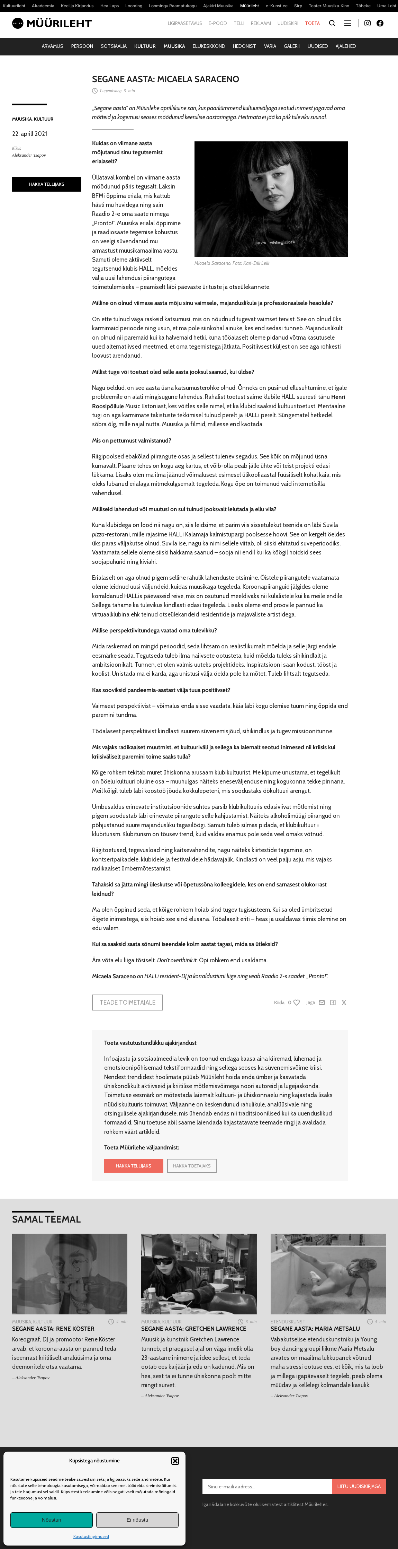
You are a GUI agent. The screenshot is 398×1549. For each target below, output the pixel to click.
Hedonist (244, 46)
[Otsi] (332, 23)
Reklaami (261, 23)
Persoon (82, 46)
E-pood (218, 23)
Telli (239, 23)
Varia (270, 46)
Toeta (312, 23)
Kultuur (145, 46)
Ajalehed (346, 46)
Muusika (174, 46)
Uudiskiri (288, 23)
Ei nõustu (137, 1520)
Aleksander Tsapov (29, 155)
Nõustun (51, 1520)
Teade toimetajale (127, 1002)
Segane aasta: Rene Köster (53, 1328)
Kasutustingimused (91, 1536)
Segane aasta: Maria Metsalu (315, 1328)
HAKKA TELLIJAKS (46, 184)
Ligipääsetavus (185, 23)
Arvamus (52, 46)
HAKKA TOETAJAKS (192, 1166)
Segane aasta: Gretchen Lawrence (193, 1328)
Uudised (318, 46)
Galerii (292, 46)
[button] (175, 1461)
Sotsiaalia (114, 46)
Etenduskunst (288, 1321)
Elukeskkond (209, 46)
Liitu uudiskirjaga (359, 1486)
